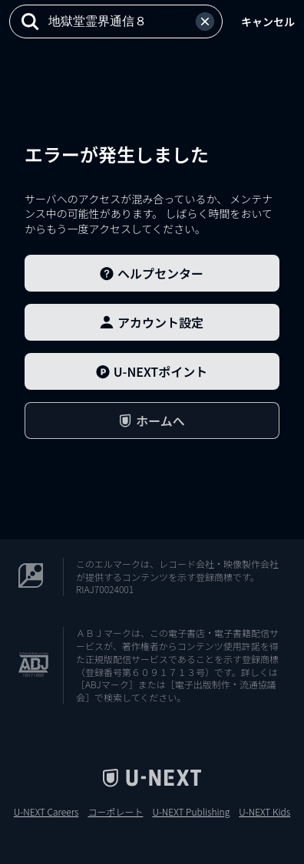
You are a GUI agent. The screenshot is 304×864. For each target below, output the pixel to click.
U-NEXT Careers (46, 812)
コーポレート (115, 812)
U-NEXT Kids (264, 812)
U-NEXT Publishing (191, 812)
